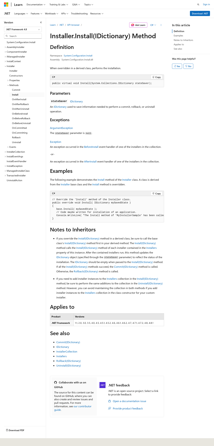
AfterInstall (90, 161)
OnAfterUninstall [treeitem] (20, 108)
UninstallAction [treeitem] (14, 180)
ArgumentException (61, 128)
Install (101, 179)
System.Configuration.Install (78, 55)
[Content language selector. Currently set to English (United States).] (19, 441)
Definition (179, 31)
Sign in (206, 4)
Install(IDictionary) (88, 238)
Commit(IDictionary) (126, 266)
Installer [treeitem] (13, 70)
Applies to (179, 44)
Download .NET (200, 13)
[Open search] (198, 5)
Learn (53, 24)
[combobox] (23, 29)
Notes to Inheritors (183, 40)
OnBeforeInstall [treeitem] (20, 113)
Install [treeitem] (15, 94)
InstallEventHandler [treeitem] (16, 161)
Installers (151, 247)
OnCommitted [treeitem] (19, 127)
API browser (73, 24)
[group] (107, 209)
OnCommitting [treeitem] (19, 132)
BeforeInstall (91, 146)
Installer (126, 179)
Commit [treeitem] (16, 89)
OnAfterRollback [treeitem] (20, 104)
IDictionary (76, 101)
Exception (55, 141)
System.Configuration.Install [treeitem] (21, 42)
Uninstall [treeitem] (16, 142)
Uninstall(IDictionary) (150, 283)
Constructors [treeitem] (16, 75)
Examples (178, 35)
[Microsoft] (6, 4)
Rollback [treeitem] (16, 137)
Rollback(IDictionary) (86, 271)
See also (178, 48)
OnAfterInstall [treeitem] (19, 99)
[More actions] (161, 25)
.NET (61, 24)
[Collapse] (40, 22)
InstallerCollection (66, 351)
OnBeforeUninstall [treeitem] (21, 123)
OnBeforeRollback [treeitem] (21, 118)
